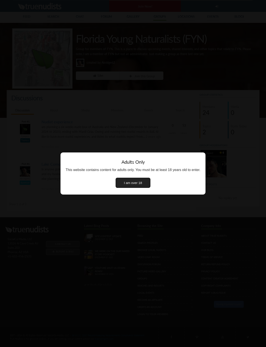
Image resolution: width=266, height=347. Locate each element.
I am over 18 (133, 183)
